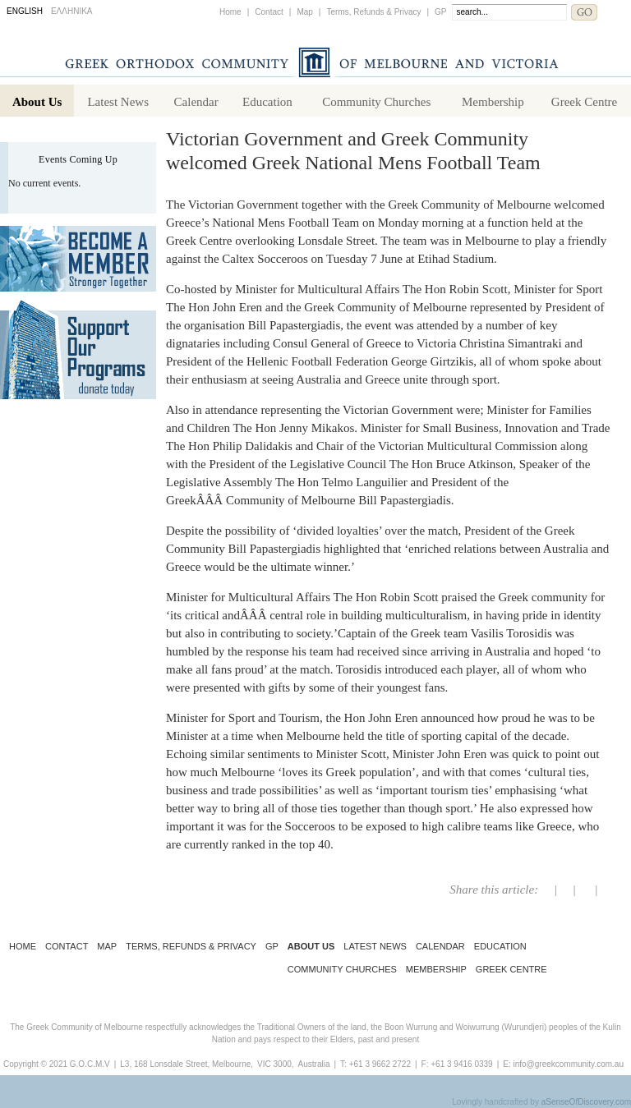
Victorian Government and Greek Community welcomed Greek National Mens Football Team (353, 150)
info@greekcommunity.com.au (568, 1064)
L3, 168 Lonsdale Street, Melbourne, (186, 1064)
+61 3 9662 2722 (380, 1064)
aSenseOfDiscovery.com (586, 1101)
